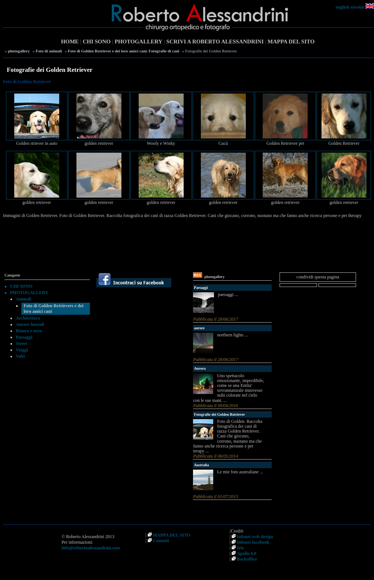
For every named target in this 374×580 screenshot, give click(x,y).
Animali (23, 299)
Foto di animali (49, 51)
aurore (199, 328)
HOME (70, 42)
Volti (20, 356)
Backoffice (247, 559)
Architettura (28, 318)
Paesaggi (24, 337)
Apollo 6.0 (246, 553)
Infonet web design (255, 536)
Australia (201, 465)
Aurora (199, 368)
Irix (240, 547)
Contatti (161, 540)
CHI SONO (97, 42)
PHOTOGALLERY (139, 42)
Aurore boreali (30, 324)
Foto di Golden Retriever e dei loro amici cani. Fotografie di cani (123, 51)
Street (21, 343)
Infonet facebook (253, 542)
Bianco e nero (29, 330)
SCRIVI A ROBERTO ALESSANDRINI (215, 42)
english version (350, 7)
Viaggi (22, 349)
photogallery (19, 51)
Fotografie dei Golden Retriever (219, 414)
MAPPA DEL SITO (291, 42)
